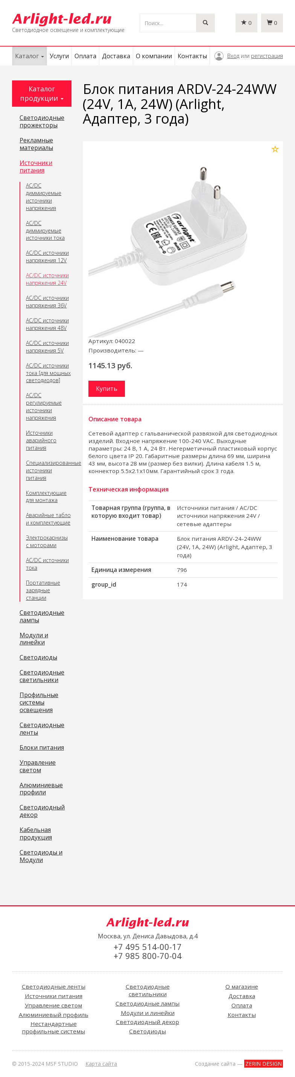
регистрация (267, 55)
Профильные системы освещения (39, 702)
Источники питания (36, 166)
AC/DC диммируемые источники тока (45, 230)
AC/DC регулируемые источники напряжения (44, 406)
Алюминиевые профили (41, 789)
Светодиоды (38, 657)
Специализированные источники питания (48, 470)
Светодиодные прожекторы (42, 121)
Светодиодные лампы (42, 616)
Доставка (116, 56)
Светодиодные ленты (42, 729)
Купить (106, 388)
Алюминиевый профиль (53, 1014)
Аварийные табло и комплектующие (48, 518)
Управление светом (38, 766)
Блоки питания (42, 748)
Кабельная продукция (36, 833)
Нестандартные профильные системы (53, 1027)
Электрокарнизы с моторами (47, 541)
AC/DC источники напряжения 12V (47, 256)
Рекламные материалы (36, 144)
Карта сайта (101, 1063)
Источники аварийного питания (41, 440)
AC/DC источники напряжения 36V (47, 301)
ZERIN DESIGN (263, 1063)
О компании (154, 56)
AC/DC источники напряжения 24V (47, 279)
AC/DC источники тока (47, 564)
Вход (233, 55)
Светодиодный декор (42, 811)
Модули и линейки (34, 639)
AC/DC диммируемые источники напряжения (43, 197)
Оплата (85, 56)
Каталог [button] (29, 56)
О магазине (241, 986)
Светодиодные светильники (42, 676)
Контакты (192, 56)
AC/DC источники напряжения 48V (47, 324)
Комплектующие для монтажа (46, 496)
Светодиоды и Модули (41, 856)
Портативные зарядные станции (43, 590)
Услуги (59, 56)
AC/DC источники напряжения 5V (47, 346)
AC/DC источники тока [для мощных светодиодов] (48, 373)
